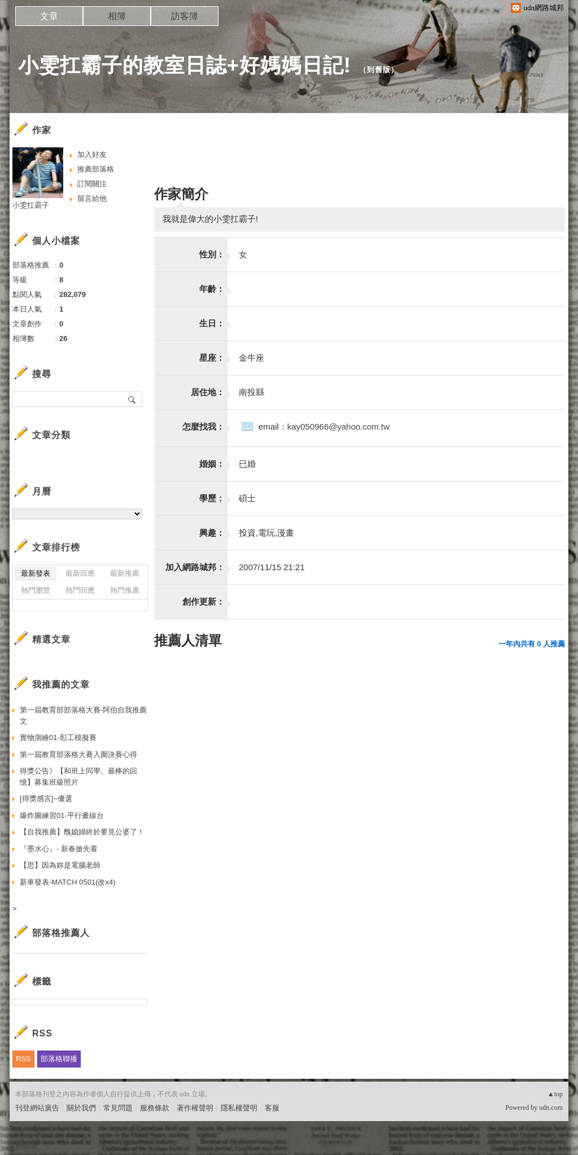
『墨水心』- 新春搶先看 (59, 849)
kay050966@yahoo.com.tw (338, 426)
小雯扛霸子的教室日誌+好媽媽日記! (184, 65)
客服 (272, 1108)
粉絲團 (26, 1146)
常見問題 (118, 1108)
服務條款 (154, 1108)
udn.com (551, 1108)
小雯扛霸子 (30, 205)
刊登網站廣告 (37, 1108)
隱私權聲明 (239, 1108)
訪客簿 (184, 16)
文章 (49, 16)
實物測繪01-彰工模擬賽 (58, 737)
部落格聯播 (59, 1059)
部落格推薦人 (61, 933)
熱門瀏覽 (35, 590)
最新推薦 (124, 573)
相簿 (117, 16)
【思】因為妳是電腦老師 (60, 865)
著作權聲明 (195, 1108)
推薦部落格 (95, 169)
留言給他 (92, 198)
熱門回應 (80, 590)
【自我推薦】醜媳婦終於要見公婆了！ (82, 832)
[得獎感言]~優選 (46, 798)
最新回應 (80, 573)
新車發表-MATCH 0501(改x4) (68, 882)
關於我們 (81, 1108)
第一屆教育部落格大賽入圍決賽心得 (78, 754)
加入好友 (92, 154)
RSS (23, 1059)
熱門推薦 (124, 590)
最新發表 (35, 573)
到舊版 (379, 69)
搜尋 (132, 399)
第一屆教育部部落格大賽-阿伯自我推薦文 (83, 715)
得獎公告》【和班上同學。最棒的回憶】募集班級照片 (78, 776)
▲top (555, 1094)
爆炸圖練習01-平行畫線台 (62, 815)
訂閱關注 (92, 184)
